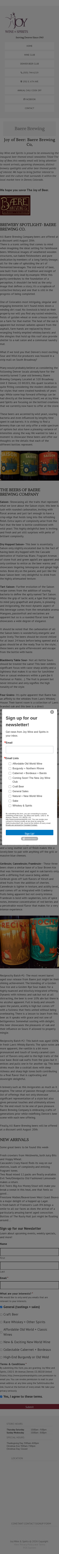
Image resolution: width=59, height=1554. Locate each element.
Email (9, 742)
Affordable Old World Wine (27, 763)
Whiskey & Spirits (22, 805)
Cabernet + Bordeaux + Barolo (30, 773)
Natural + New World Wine (27, 796)
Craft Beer (18, 786)
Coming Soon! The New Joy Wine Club (31, 780)
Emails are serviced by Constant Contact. (22, 825)
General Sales (20, 791)
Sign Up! (29, 833)
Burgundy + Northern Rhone (28, 768)
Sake (15, 800)
